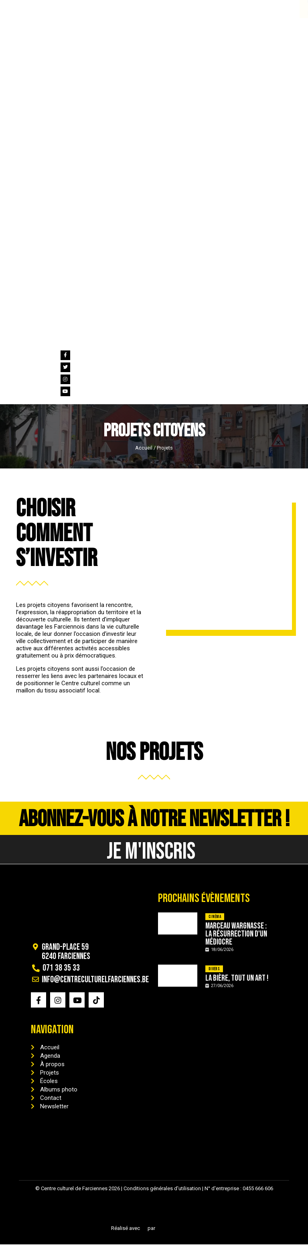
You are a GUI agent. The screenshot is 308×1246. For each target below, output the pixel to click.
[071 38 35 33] (11, 3)
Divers (214, 970)
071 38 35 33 (24, 13)
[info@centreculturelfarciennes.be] (52, 3)
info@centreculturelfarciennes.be (97, 13)
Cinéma (215, 917)
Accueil (143, 448)
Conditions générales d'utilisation (162, 1190)
